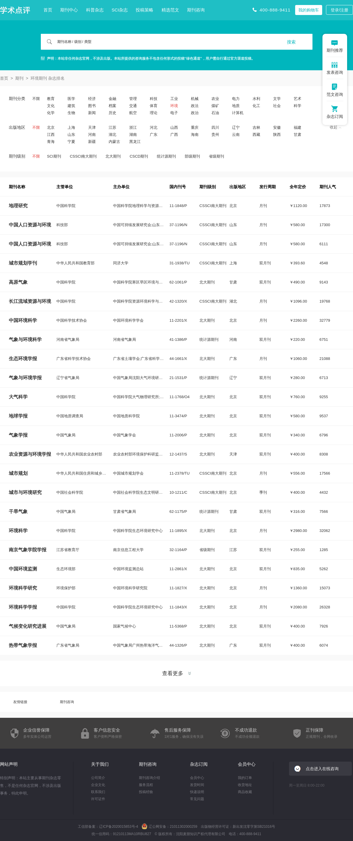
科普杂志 (95, 9)
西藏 (256, 134)
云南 (236, 134)
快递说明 (197, 792)
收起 (335, 127)
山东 (71, 134)
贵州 (215, 134)
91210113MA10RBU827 (132, 834)
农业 (215, 98)
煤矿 (215, 106)
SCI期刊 (54, 156)
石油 (215, 113)
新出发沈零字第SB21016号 (254, 827)
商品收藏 (245, 792)
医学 (71, 98)
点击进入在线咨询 (322, 768)
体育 (153, 106)
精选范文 (170, 9)
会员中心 (197, 778)
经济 (92, 98)
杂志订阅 (199, 764)
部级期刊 (192, 156)
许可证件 (98, 799)
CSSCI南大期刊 (83, 156)
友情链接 (20, 702)
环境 (174, 106)
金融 (112, 98)
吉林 (256, 127)
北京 (51, 127)
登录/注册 (339, 10)
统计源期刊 (166, 156)
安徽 (277, 127)
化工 (256, 106)
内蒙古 (114, 141)
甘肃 (297, 134)
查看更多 (176, 673)
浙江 (133, 127)
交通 (133, 106)
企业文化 (98, 785)
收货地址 (245, 785)
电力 (236, 98)
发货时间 (197, 785)
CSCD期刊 (139, 156)
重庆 (195, 127)
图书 (92, 106)
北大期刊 (113, 156)
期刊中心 (69, 9)
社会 (277, 106)
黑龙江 (135, 141)
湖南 (133, 134)
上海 (71, 127)
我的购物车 (308, 10)
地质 (236, 106)
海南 (195, 134)
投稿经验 (146, 792)
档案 (112, 106)
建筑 (71, 106)
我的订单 (245, 778)
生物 (71, 113)
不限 (36, 98)
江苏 (112, 127)
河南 (92, 134)
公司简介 (98, 778)
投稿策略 (144, 9)
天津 (92, 127)
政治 (195, 113)
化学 (51, 113)
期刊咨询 (196, 9)
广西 (174, 134)
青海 (51, 141)
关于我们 (100, 764)
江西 (51, 134)
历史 (112, 113)
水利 (256, 98)
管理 (133, 98)
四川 (215, 127)
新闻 (92, 113)
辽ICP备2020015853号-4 (118, 827)
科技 (153, 98)
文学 (277, 98)
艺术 (297, 98)
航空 (133, 113)
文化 (51, 106)
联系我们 (98, 792)
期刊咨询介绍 (149, 778)
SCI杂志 (120, 9)
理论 (153, 113)
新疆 (92, 141)
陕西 (277, 134)
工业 (174, 98)
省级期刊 (216, 156)
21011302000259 (183, 827)
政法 (195, 106)
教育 (51, 98)
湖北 (112, 134)
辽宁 (236, 127)
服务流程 (146, 785)
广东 (153, 134)
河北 (153, 127)
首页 (47, 9)
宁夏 (71, 141)
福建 (297, 127)
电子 (174, 113)
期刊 (19, 78)
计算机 (237, 113)
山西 (174, 127)
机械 (195, 98)
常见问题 (197, 799)
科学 (297, 106)
